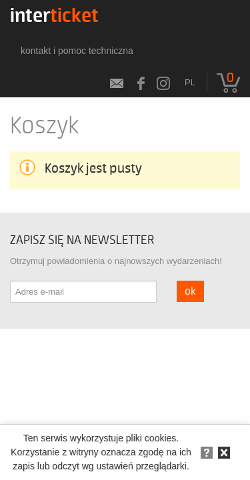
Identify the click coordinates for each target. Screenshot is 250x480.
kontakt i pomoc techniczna (77, 50)
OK (190, 291)
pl (190, 82)
